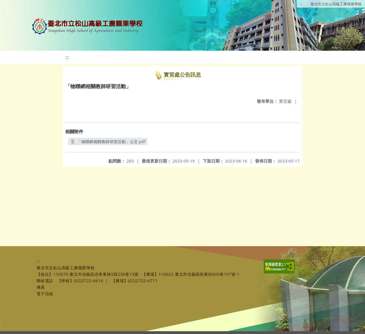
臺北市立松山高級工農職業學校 (336, 3)
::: (301, 3)
